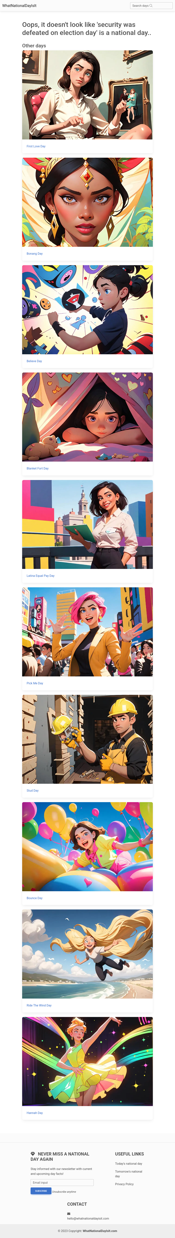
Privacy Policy (124, 1184)
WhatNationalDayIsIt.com (100, 1231)
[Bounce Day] (87, 853)
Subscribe (41, 1191)
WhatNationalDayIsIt (19, 5)
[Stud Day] (87, 746)
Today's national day (128, 1163)
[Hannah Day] (87, 1068)
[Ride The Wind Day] (87, 960)
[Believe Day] (87, 316)
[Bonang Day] (87, 209)
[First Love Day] (87, 101)
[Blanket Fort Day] (87, 424)
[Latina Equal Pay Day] (87, 531)
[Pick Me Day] (87, 638)
